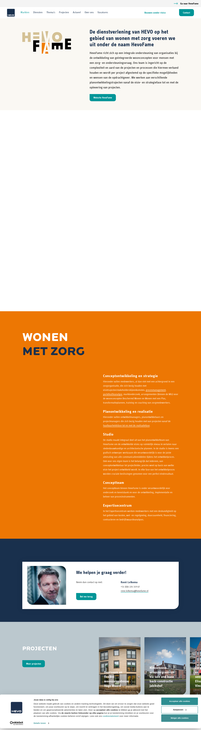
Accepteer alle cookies (179, 703)
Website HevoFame (102, 97)
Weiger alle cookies (180, 720)
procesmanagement (156, 193)
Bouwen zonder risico (154, 12)
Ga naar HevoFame (189, 3)
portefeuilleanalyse (112, 197)
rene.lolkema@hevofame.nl (134, 394)
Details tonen (40, 725)
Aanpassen (179, 711)
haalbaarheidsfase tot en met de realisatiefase (126, 229)
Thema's (51, 12)
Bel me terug (86, 400)
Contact (185, 12)
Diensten (38, 12)
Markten (25, 12)
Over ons (89, 12)
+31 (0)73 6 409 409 (31, 637)
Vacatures (103, 12)
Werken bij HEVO (125, 695)
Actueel (77, 12)
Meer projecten (33, 467)
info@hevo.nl (29, 647)
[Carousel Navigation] (100, 510)
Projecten (65, 12)
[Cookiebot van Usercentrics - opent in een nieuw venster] (16, 725)
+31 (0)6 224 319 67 (130, 390)
